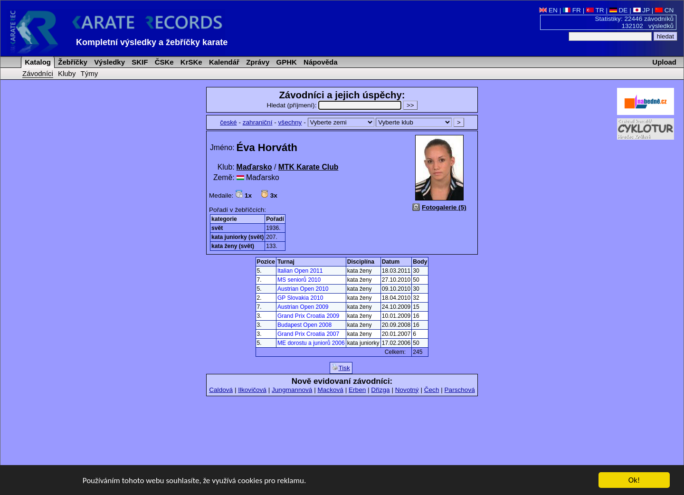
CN (664, 10)
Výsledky (108, 62)
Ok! (634, 480)
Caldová (221, 389)
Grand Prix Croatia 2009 (308, 316)
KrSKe (190, 62)
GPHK (285, 62)
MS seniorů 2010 (299, 279)
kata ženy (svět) (232, 246)
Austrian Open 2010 (303, 289)
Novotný (407, 389)
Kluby (67, 73)
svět (217, 228)
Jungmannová (292, 389)
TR (595, 10)
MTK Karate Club (308, 167)
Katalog (37, 62)
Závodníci (37, 73)
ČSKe (163, 62)
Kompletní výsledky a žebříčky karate (152, 42)
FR (572, 10)
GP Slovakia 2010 (300, 298)
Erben (357, 389)
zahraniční (258, 122)
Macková (330, 389)
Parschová (460, 389)
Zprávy (256, 62)
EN (548, 10)
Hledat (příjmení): (334, 105)
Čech (431, 389)
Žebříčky (71, 62)
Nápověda (320, 62)
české (228, 122)
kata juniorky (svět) (237, 237)
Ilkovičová (252, 389)
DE (618, 10)
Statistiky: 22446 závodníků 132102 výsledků (634, 22)
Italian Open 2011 (300, 270)
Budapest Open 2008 (304, 325)
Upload (664, 62)
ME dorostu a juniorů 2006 (311, 343)
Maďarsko (254, 167)
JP (641, 10)
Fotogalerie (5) (444, 207)
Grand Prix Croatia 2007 (308, 334)
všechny (290, 122)
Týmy (89, 73)
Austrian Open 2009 (303, 307)
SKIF (139, 62)
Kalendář (223, 62)
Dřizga (380, 389)
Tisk (341, 367)
